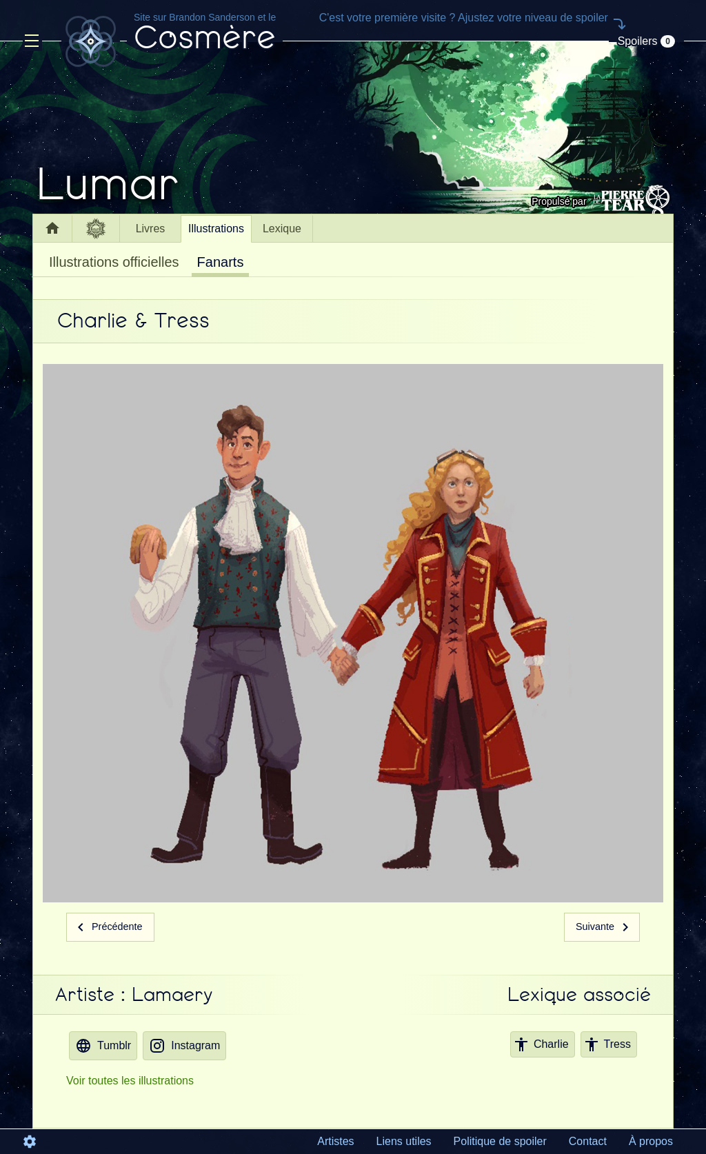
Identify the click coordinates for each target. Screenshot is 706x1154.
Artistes (335, 1141)
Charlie (541, 1044)
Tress (607, 1044)
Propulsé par (603, 201)
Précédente (107, 926)
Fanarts (220, 262)
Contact (588, 1141)
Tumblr (103, 1045)
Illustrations (216, 228)
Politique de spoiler (500, 1141)
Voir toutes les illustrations (130, 1080)
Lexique (282, 228)
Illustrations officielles (114, 262)
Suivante (605, 926)
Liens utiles (404, 1141)
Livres (150, 228)
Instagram (184, 1045)
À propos (651, 1141)
